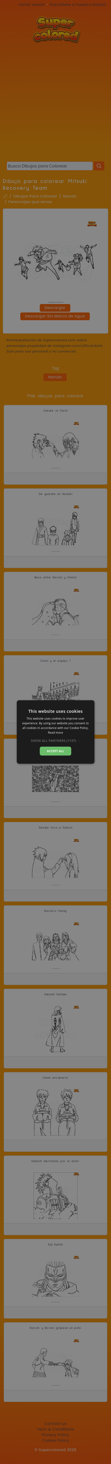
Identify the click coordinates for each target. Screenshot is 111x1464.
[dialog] (55, 732)
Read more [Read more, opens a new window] (55, 732)
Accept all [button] (55, 751)
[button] (55, 740)
